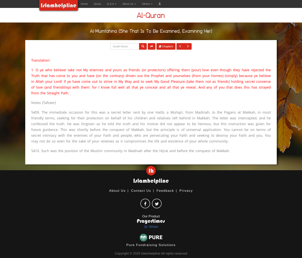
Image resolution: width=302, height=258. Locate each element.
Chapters (166, 46)
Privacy (186, 191)
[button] (159, 4)
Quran (97, 3)
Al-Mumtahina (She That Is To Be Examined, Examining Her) (151, 32)
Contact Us (141, 191)
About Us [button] (129, 3)
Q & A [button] (112, 3)
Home (84, 3)
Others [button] (147, 3)
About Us (117, 191)
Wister (151, 227)
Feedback (165, 191)
